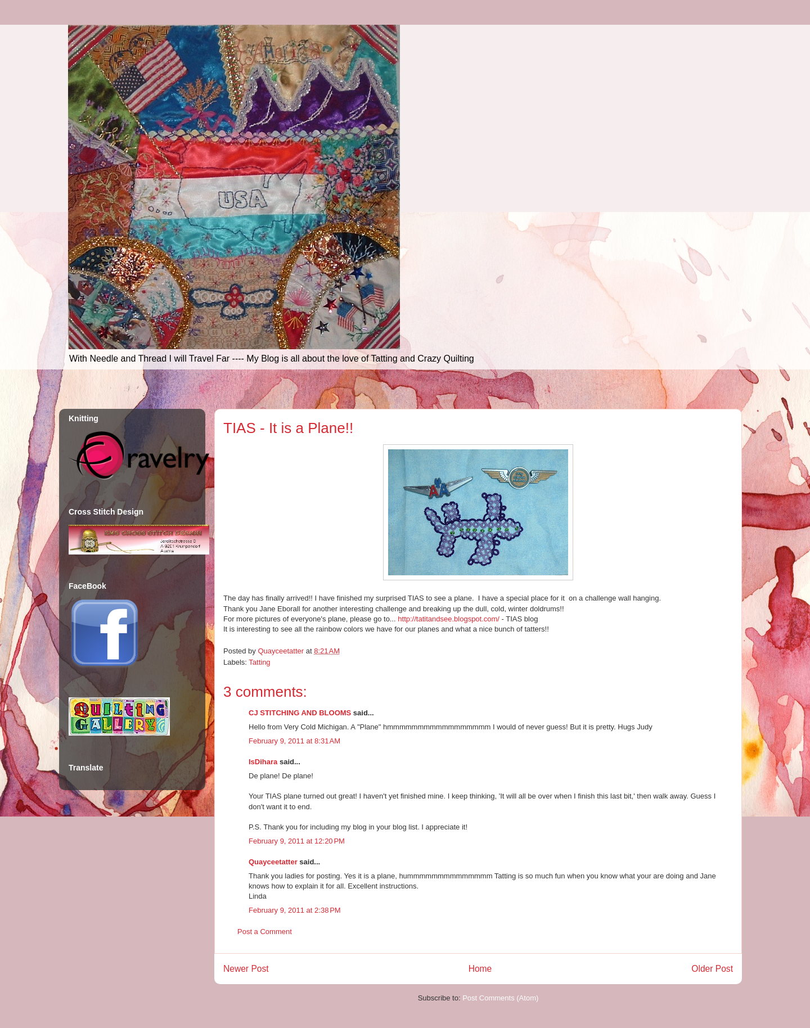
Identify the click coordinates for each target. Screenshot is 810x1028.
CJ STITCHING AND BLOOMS (300, 713)
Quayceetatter (273, 862)
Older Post (712, 968)
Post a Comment (264, 931)
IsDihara (263, 762)
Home (480, 968)
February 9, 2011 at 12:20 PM (297, 841)
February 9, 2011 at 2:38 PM (295, 910)
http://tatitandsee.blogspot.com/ (449, 619)
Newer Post (246, 968)
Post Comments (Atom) (500, 998)
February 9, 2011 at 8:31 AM (294, 741)
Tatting (259, 662)
